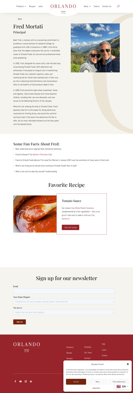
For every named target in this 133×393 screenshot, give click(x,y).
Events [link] (96, 6)
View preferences (119, 381)
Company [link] (87, 347)
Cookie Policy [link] (96, 388)
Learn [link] (40, 6)
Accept (76, 381)
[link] (63, 6)
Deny (97, 381)
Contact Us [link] (106, 6)
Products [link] (20, 6)
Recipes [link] (32, 6)
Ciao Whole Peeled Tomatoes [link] (82, 208)
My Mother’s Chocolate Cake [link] (41, 154)
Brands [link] (69, 352)
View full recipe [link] (70, 227)
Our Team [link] (88, 352)
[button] (128, 364)
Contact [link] (87, 358)
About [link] (86, 6)
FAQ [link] (103, 344)
